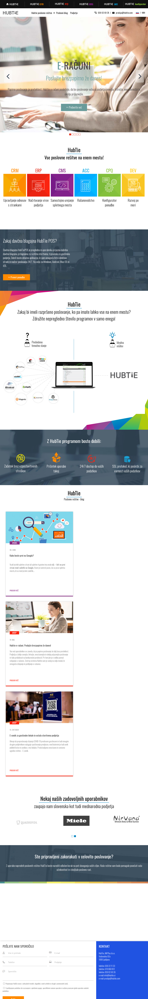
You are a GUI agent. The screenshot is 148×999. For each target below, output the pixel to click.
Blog (78, 955)
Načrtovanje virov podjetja (49, 955)
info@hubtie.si (124, 963)
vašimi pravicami (68, 898)
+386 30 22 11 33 (126, 951)
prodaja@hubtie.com (122, 12)
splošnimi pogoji (37, 898)
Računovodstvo (45, 963)
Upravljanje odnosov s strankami (52, 951)
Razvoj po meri (45, 970)
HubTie (74, 150)
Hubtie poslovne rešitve (41, 13)
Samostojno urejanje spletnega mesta (54, 959)
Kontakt (79, 959)
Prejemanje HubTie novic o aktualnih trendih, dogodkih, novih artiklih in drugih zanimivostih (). (37, 893)
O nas (79, 951)
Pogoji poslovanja (83, 963)
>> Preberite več (74, 107)
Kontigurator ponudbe (48, 967)
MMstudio (95, 995)
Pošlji (13, 909)
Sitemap (104, 995)
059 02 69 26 (102, 12)
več (66, 893)
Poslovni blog (62, 13)
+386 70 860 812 (126, 955)
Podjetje (74, 13)
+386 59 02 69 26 (127, 959)
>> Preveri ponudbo (16, 277)
